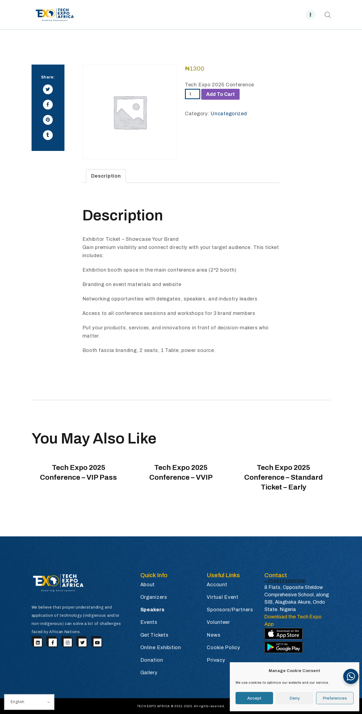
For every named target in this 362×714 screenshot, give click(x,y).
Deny (295, 698)
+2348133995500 (285, 581)
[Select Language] (29, 702)
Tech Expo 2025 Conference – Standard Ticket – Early (283, 477)
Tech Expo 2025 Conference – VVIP (181, 472)
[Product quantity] (192, 94)
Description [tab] (106, 176)
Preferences (335, 698)
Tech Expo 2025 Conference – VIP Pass (78, 472)
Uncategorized (229, 113)
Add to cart (220, 94)
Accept (254, 698)
